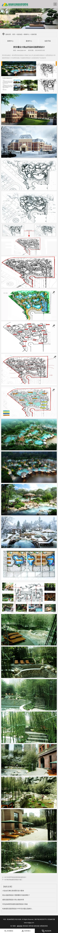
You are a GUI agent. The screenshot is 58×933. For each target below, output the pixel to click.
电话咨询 (46, 930)
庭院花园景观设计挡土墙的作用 (13, 900)
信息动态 (19, 34)
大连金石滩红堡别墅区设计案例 (13, 890)
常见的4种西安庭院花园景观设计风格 (15, 904)
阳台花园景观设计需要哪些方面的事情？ (16, 895)
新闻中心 (10, 41)
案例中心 (26, 34)
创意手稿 (48, 41)
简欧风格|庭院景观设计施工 (14, 879)
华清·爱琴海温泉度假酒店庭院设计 (16, 877)
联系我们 (26, 931)
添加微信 (8, 931)
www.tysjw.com (21, 50)
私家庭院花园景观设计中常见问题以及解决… (17, 909)
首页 (13, 34)
